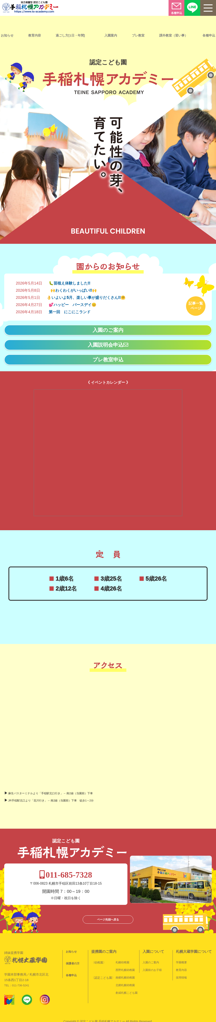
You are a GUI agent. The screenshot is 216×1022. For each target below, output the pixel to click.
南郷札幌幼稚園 (125, 959)
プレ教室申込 (108, 358)
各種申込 (71, 957)
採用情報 (181, 959)
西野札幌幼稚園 (125, 952)
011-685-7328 (108, 857)
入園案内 (110, 35)
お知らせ (71, 933)
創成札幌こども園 (127, 974)
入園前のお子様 (152, 952)
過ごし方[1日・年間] (70, 35)
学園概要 (181, 944)
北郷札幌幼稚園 (125, 967)
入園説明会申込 (108, 343)
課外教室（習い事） (173, 35)
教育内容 (34, 35)
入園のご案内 (108, 328)
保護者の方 (73, 945)
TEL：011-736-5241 (16, 962)
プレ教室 (138, 35)
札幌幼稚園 (122, 944)
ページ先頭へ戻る (108, 901)
